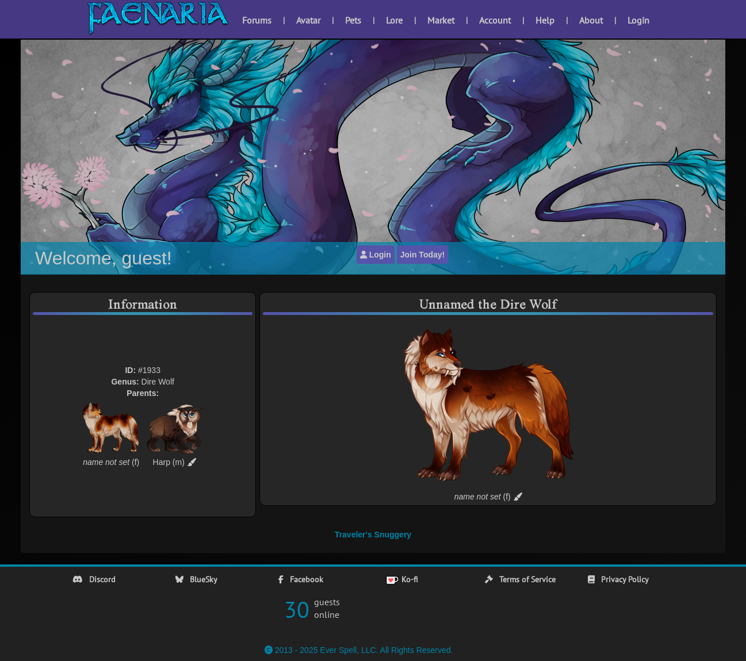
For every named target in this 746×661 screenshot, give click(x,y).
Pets (353, 20)
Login (638, 20)
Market (440, 20)
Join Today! (422, 254)
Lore (394, 20)
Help (544, 20)
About (591, 20)
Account (495, 20)
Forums (256, 20)
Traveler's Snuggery (373, 534)
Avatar (308, 20)
